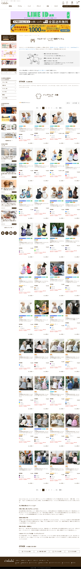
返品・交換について (42, 560)
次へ (57, 107)
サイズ (56, 6)
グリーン (21, 213)
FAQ (47, 560)
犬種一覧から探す (41, 551)
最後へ (60, 107)
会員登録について (24, 560)
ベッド (29, 6)
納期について (30, 560)
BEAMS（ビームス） (54, 47)
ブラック (67, 137)
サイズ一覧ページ (42, 70)
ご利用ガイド (18, 560)
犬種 (48, 6)
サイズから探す (72, 551)
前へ (37, 107)
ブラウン (52, 213)
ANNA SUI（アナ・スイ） (64, 47)
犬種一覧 (4, 85)
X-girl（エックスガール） (31, 49)
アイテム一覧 (4, 88)
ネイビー (36, 135)
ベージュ (36, 137)
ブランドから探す (57, 551)
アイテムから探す (26, 551)
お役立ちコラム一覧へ (8, 227)
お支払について (35, 560)
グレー (21, 250)
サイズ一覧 (4, 91)
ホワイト (52, 137)
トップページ (21, 35)
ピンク (21, 290)
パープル (21, 252)
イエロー (52, 174)
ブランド (39, 6)
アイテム (20, 6)
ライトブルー (53, 249)
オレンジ (52, 286)
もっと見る (30, 143)
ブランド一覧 (4, 82)
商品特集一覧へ (9, 140)
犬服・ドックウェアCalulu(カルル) (39, 567)
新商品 (10, 6)
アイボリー (22, 328)
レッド (21, 138)
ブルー (21, 136)
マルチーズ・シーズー (28, 35)
